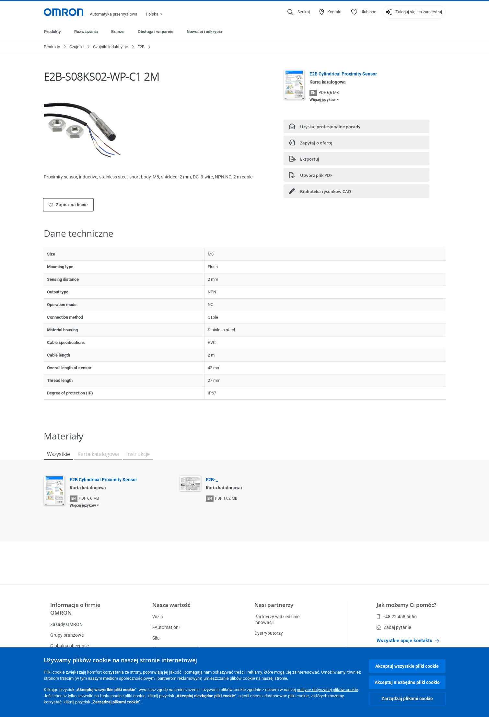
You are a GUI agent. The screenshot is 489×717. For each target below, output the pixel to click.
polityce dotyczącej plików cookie (327, 689)
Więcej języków (322, 99)
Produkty (52, 31)
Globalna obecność (69, 645)
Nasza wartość (171, 605)
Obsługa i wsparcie (155, 31)
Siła (156, 638)
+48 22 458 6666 (397, 616)
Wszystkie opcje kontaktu (408, 640)
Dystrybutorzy (268, 633)
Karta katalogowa (98, 454)
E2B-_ (212, 479)
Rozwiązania (86, 31)
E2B (141, 46)
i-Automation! (166, 627)
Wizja (157, 616)
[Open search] (298, 12)
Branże (117, 31)
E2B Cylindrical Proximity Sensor (343, 73)
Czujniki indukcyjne (110, 46)
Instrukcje (138, 454)
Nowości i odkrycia (204, 31)
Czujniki (76, 46)
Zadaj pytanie (394, 627)
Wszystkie (58, 454)
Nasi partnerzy (273, 605)
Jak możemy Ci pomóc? (407, 605)
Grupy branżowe (67, 635)
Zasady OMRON (66, 624)
